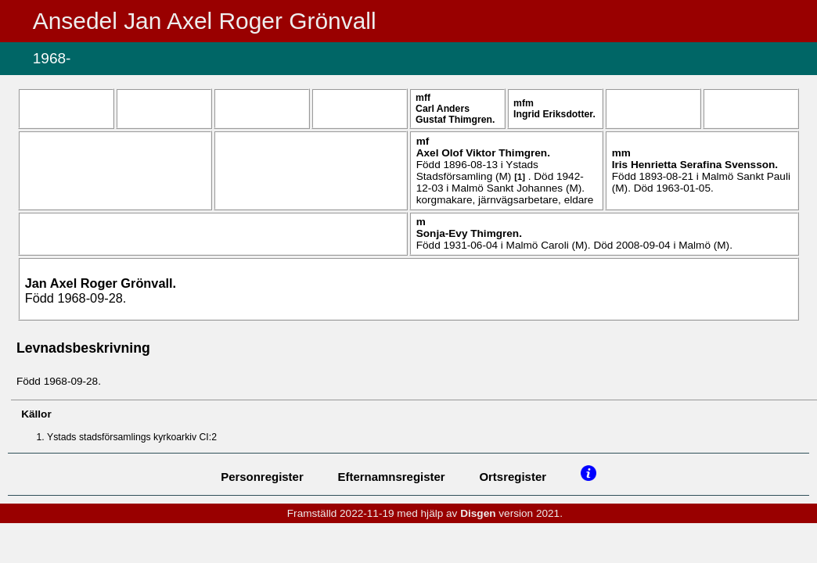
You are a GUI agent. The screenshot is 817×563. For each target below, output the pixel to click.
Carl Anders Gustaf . (455, 114)
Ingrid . (554, 114)
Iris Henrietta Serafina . (695, 164)
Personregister (262, 476)
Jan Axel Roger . (100, 283)
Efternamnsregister (391, 476)
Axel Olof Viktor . (483, 153)
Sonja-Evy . (469, 233)
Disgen (477, 513)
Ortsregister (512, 476)
